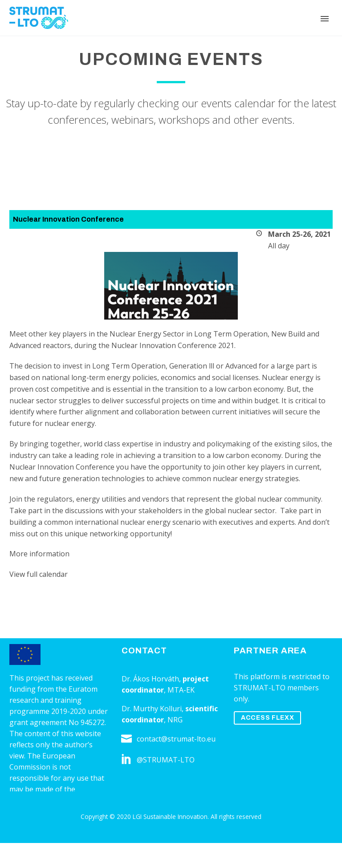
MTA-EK (181, 690)
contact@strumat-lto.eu (176, 739)
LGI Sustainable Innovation (170, 816)
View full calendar (38, 574)
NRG (175, 720)
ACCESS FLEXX (267, 717)
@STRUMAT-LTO (166, 760)
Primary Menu (325, 18)
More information (39, 554)
